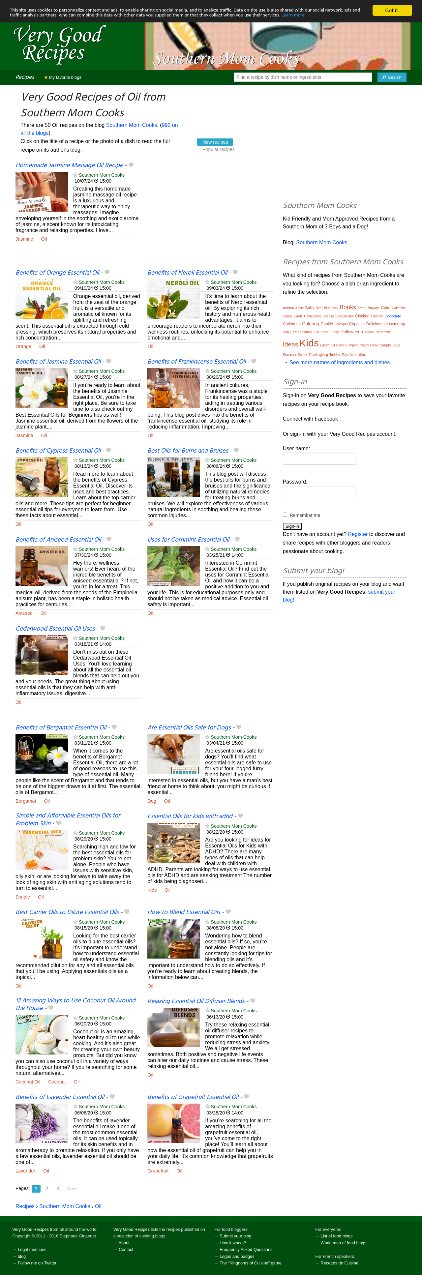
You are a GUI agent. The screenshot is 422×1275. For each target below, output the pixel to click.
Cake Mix (399, 308)
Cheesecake (344, 316)
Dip (402, 324)
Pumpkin (352, 345)
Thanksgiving (318, 355)
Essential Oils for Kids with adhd (189, 816)
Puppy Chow (369, 345)
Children (377, 316)
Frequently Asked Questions (246, 1249)
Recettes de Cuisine (340, 1262)
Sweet (302, 355)
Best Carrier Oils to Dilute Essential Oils (67, 912)
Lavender (25, 1170)
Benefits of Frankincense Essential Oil (196, 362)
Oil (44, 239)
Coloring (310, 323)
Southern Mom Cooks (131, 125)
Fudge (334, 332)
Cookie (327, 324)
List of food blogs (337, 1235)
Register (358, 534)
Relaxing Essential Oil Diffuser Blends (196, 1001)
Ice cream (383, 332)
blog (22, 1256)
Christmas (292, 324)
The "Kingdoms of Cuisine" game (251, 1262)
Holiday (368, 332)
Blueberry (331, 308)
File (316, 332)
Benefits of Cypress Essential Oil (58, 451)
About (123, 1242)
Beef (319, 308)
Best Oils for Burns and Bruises (187, 451)
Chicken (362, 316)
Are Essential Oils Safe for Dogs (189, 728)
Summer (290, 355)
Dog (151, 801)
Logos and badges (237, 1256)
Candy (287, 316)
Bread (361, 308)
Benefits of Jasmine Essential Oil (58, 362)
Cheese (328, 316)
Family (307, 332)
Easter (295, 332)
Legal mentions (32, 1249)
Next (72, 1188)
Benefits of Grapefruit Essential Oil (192, 1097)
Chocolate (393, 316)
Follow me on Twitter (37, 1262)
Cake (385, 308)
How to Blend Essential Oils (183, 912)
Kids (152, 890)
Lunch (324, 345)
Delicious (374, 324)
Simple (22, 897)
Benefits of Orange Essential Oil (57, 273)
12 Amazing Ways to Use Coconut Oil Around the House (75, 1004)
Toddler (334, 355)
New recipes (215, 142)
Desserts (391, 324)
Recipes (24, 77)
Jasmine (24, 239)
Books (348, 307)
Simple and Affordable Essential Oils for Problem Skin (67, 819)
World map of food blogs (343, 1242)
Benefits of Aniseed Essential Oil (58, 540)
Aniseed (24, 613)
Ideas (290, 344)
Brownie (374, 308)
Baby (309, 308)
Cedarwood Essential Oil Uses (55, 629)
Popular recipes (218, 149)
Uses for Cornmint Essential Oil (188, 540)
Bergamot (25, 801)
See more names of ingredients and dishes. (340, 362)
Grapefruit (157, 1170)
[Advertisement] (210, 215)
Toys (345, 355)
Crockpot (341, 324)
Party (340, 345)
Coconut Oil (27, 1081)
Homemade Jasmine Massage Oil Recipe (69, 165)
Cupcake (357, 324)
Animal (288, 308)
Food (324, 332)
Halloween (351, 331)
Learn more (23, 21)
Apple (299, 308)
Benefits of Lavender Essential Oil (59, 1097)
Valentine (358, 354)
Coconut (57, 1081)
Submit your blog (235, 1235)
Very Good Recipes (31, 1229)
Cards (298, 316)
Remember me (305, 515)
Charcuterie (312, 316)
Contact (126, 1249)
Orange (23, 346)
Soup (396, 345)
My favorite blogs (62, 77)
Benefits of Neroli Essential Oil (187, 273)
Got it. (392, 10)
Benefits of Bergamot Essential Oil (60, 728)
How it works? (233, 1242)
